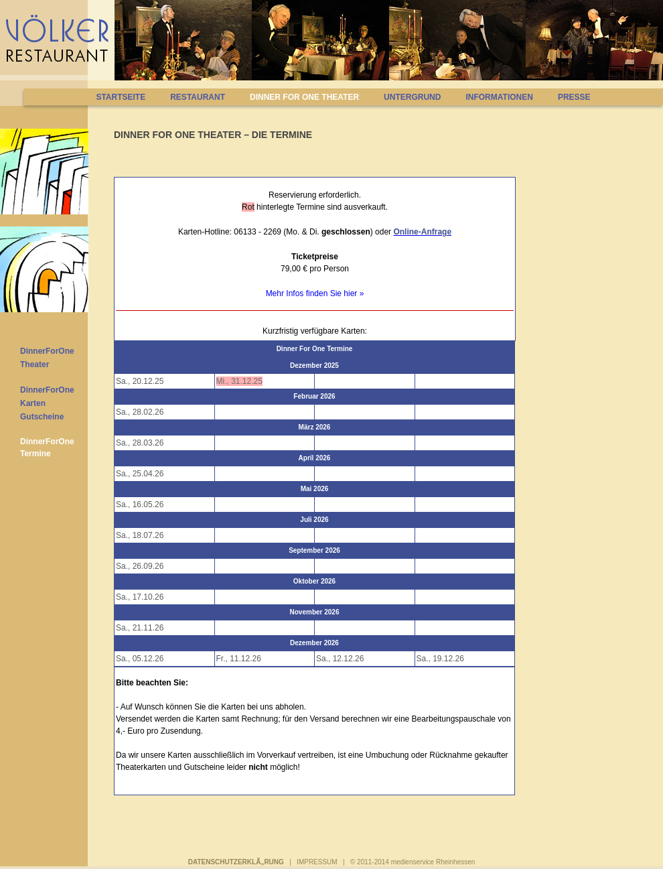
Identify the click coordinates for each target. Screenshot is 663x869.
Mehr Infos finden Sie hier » (315, 293)
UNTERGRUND (412, 97)
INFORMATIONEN (498, 97)
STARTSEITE (120, 97)
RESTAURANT (197, 97)
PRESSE (574, 97)
